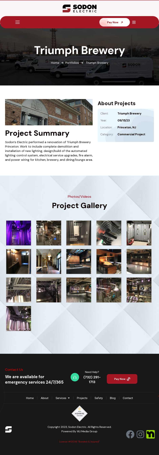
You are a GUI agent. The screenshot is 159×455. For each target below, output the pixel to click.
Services (62, 398)
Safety (99, 398)
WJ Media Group (87, 431)
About (44, 398)
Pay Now (115, 22)
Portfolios (71, 63)
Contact (128, 398)
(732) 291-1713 (92, 379)
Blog (113, 398)
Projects (82, 398)
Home (54, 63)
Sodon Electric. (78, 427)
